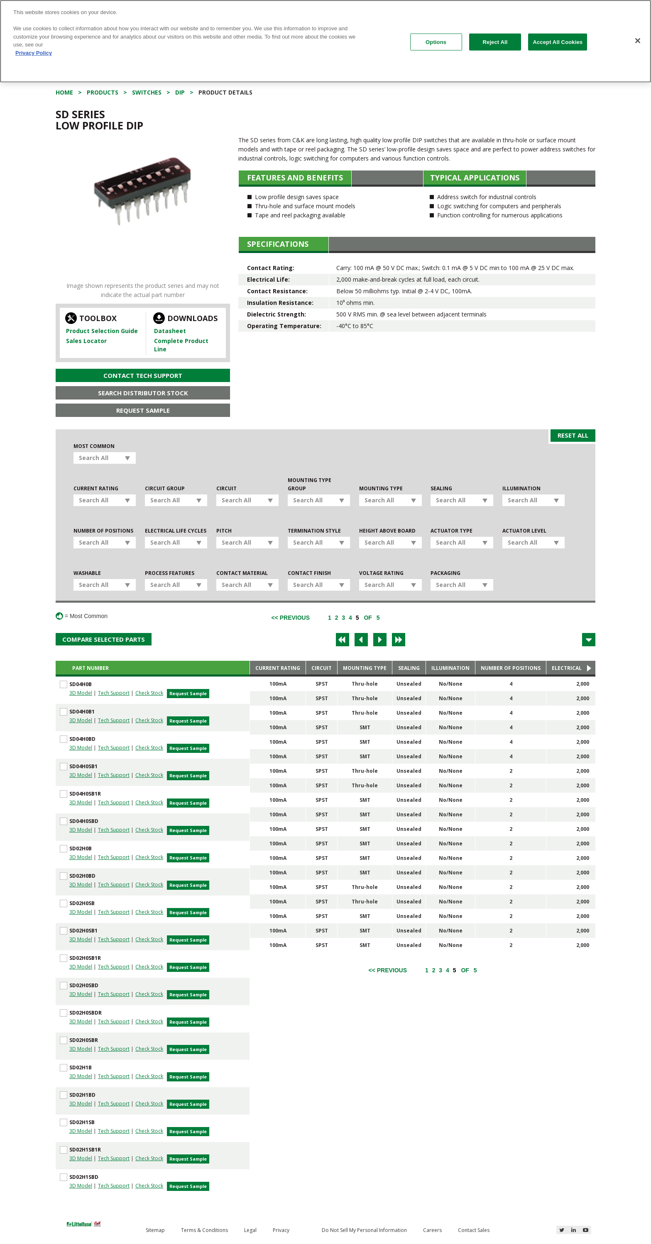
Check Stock (149, 692)
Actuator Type (451, 530)
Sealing (441, 488)
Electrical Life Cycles (175, 530)
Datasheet (170, 331)
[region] (325, 41)
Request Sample (143, 410)
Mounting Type (381, 488)
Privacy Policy (33, 53)
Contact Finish (309, 573)
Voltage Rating (381, 573)
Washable (87, 573)
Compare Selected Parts (103, 639)
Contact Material (242, 573)
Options (436, 42)
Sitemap (155, 1230)
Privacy (281, 1230)
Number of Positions (103, 530)
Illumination (521, 488)
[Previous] (290, 617)
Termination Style (314, 530)
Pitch (224, 530)
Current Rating (95, 488)
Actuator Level (524, 530)
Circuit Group (165, 488)
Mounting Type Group (309, 484)
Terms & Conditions (204, 1230)
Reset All (573, 435)
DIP (180, 92)
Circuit (226, 488)
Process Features (169, 573)
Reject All (495, 42)
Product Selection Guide (102, 331)
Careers (432, 1230)
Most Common (94, 446)
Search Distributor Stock (143, 393)
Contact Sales (473, 1230)
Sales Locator (86, 341)
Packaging (445, 573)
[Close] (638, 41)
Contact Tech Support (142, 375)
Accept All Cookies (557, 42)
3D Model (80, 692)
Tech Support (114, 692)
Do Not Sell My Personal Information (364, 1230)
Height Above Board (387, 530)
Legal (250, 1230)
